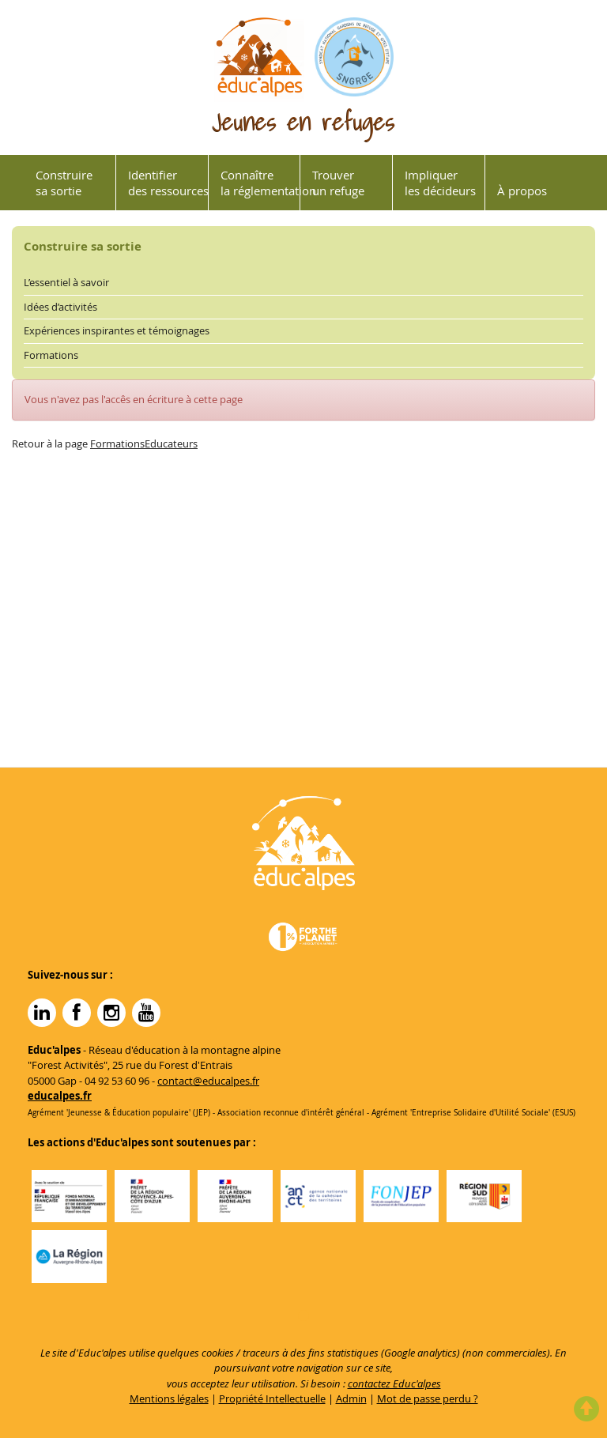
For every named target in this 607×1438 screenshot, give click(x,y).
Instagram (111, 1012)
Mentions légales (169, 1398)
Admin (351, 1398)
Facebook (77, 1012)
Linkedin (42, 1012)
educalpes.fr (60, 1096)
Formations (51, 355)
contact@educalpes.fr (208, 1081)
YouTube (146, 1012)
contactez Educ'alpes (394, 1383)
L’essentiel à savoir (66, 282)
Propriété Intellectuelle (272, 1398)
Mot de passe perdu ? (427, 1398)
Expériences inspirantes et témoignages (116, 330)
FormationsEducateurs (144, 443)
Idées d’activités (60, 307)
